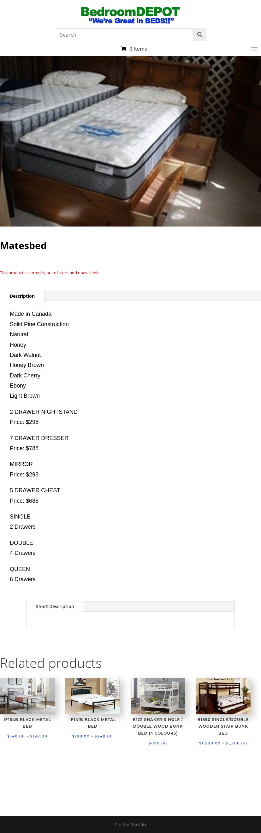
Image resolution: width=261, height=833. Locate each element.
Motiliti (138, 825)
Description (22, 296)
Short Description (55, 606)
